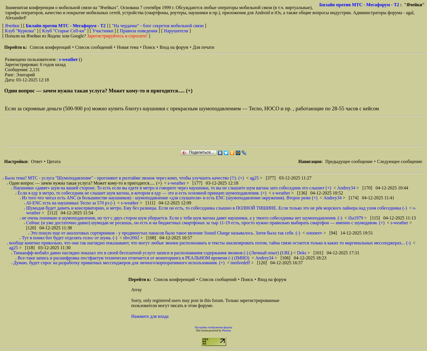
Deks (302, 252)
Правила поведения (138, 30)
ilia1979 (356, 217)
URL (286, 252)
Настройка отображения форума (213, 327)
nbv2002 (131, 237)
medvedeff (241, 262)
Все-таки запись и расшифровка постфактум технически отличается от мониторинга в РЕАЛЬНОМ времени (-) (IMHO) (133, 257)
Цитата (53, 161)
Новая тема (128, 47)
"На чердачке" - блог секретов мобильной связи (158, 25)
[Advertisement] (106, 131)
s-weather (69, 59)
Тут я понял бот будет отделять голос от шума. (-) (69, 237)
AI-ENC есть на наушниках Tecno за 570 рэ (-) (70, 202)
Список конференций (50, 47)
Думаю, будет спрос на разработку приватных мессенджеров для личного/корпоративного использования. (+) (119, 262)
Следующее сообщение (399, 161)
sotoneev (314, 233)
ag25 (255, 178)
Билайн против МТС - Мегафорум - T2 (359, 4)
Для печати (203, 47)
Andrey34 (346, 187)
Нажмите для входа (150, 316)
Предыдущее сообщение (349, 161)
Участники (102, 30)
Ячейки (12, 25)
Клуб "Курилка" (20, 30)
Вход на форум (173, 47)
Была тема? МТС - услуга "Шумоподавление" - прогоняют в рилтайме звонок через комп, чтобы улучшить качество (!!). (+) (124, 178)
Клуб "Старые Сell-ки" (64, 30)
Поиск (149, 47)
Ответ (36, 161)
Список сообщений (93, 47)
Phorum (226, 330)
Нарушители (176, 30)
